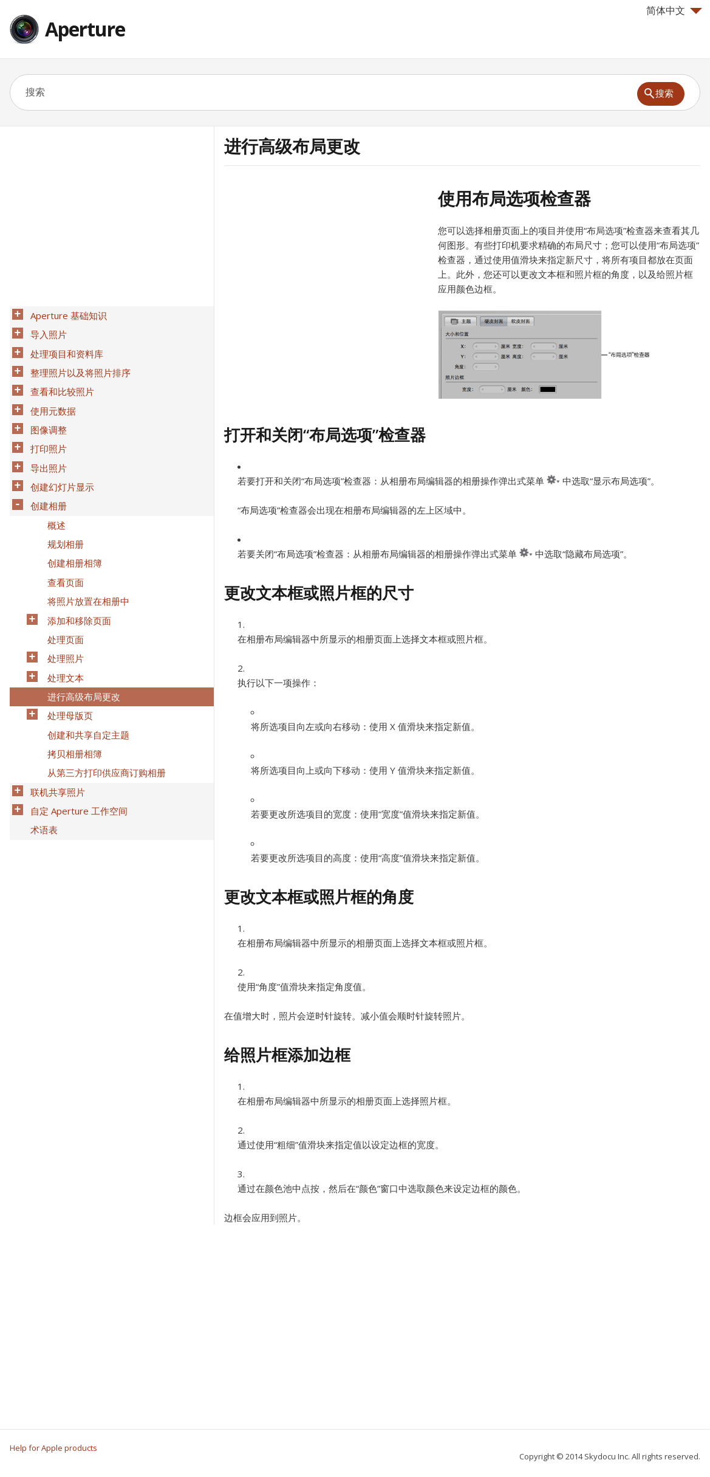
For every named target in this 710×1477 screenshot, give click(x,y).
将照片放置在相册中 (85, 551)
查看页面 (62, 535)
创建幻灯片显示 (58, 456)
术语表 (40, 741)
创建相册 (45, 472)
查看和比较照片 (58, 377)
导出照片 (45, 441)
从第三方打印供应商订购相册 (103, 693)
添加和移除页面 (76, 567)
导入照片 (45, 330)
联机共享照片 (54, 709)
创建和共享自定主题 (85, 662)
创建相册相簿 (71, 520)
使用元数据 (49, 393)
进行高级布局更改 (80, 630)
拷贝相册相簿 (71, 678)
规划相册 (62, 504)
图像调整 (45, 409)
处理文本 (62, 614)
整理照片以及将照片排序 (77, 362)
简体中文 (674, 10)
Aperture (85, 29)
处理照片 (62, 599)
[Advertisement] (326, 273)
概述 (53, 488)
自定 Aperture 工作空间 (75, 725)
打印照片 (45, 425)
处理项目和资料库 (63, 346)
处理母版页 (66, 646)
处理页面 (62, 583)
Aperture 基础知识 (65, 314)
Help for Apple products (53, 1447)
